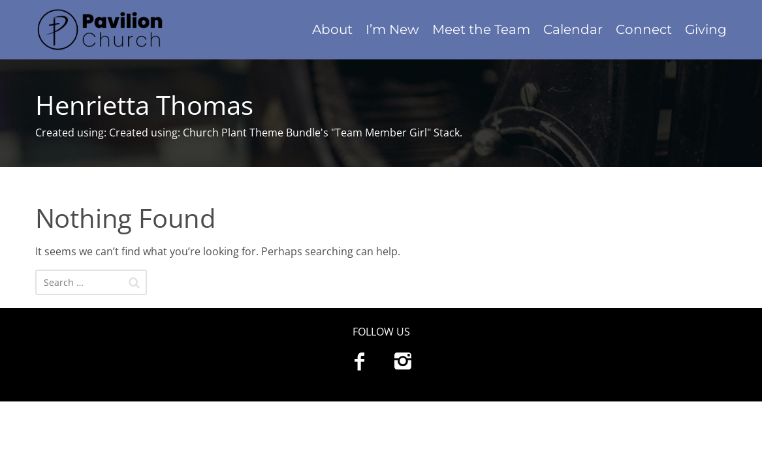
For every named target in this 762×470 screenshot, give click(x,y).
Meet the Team (481, 29)
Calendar (573, 29)
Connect (644, 29)
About (332, 29)
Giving (706, 29)
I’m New (392, 29)
